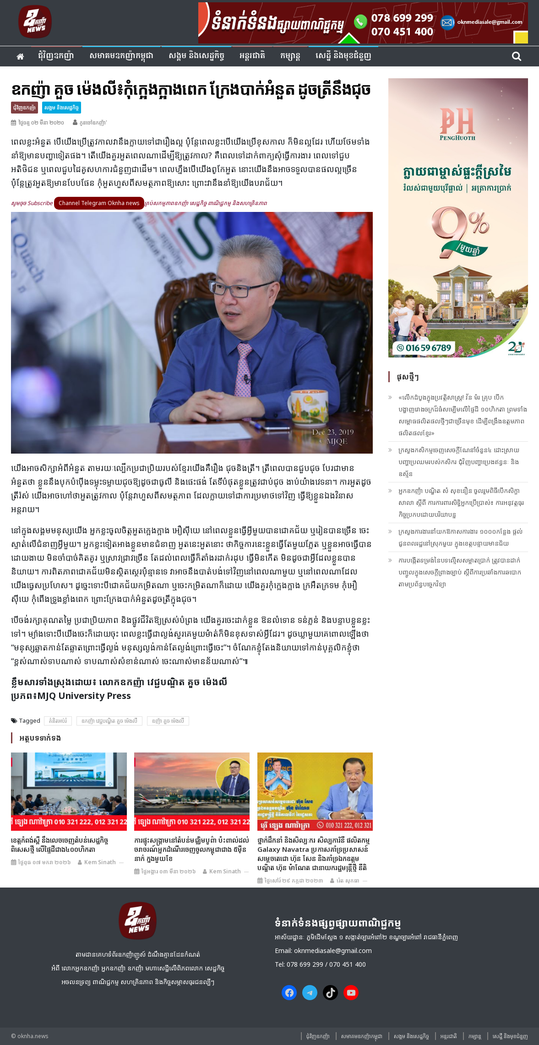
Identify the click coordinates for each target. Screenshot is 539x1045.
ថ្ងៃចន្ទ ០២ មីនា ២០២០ (41, 122)
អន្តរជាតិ (252, 56)
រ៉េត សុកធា (348, 880)
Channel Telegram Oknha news (99, 203)
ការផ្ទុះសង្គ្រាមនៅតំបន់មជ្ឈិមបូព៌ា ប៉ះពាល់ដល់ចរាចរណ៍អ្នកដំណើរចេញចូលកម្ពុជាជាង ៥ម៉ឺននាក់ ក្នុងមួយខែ (191, 849)
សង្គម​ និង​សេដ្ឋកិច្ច (196, 56)
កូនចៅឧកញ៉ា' (93, 122)
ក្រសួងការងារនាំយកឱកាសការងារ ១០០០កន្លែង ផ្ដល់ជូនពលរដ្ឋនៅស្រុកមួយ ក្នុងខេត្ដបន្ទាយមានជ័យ (460, 537)
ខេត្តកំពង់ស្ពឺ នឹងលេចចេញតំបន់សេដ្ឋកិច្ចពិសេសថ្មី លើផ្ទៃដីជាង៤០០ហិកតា (59, 844)
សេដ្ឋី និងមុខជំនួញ (343, 56)
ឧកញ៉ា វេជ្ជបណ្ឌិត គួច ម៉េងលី (109, 721)
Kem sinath (100, 862)
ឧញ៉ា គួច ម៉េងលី (168, 721)
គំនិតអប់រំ (58, 721)
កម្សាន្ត (290, 56)
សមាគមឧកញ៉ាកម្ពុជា (121, 56)
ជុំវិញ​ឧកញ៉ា (56, 56)
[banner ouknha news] (363, 21)
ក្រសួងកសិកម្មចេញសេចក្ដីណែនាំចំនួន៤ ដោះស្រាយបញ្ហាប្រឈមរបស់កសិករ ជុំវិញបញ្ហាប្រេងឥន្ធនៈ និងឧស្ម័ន (458, 461)
